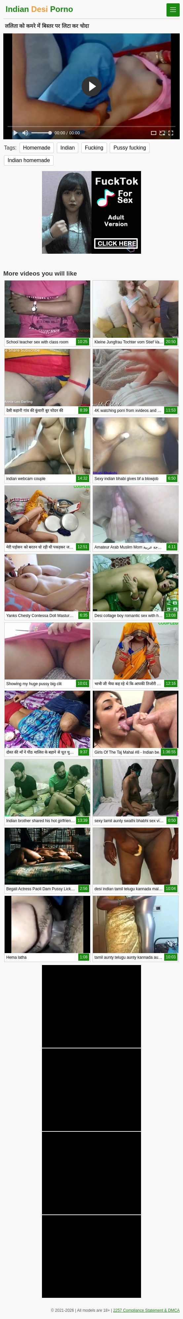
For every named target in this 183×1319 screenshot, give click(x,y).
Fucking (94, 148)
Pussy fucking (129, 148)
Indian (67, 148)
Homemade (37, 148)
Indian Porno (39, 9)
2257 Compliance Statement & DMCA (146, 1310)
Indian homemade (29, 160)
